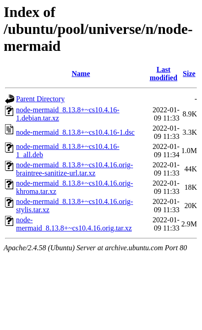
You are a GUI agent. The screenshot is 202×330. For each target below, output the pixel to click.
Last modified (163, 74)
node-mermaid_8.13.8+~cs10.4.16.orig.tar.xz (74, 224)
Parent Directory (40, 99)
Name (81, 73)
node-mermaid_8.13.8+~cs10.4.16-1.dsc (75, 132)
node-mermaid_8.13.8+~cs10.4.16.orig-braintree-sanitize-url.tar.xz (74, 169)
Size (189, 73)
